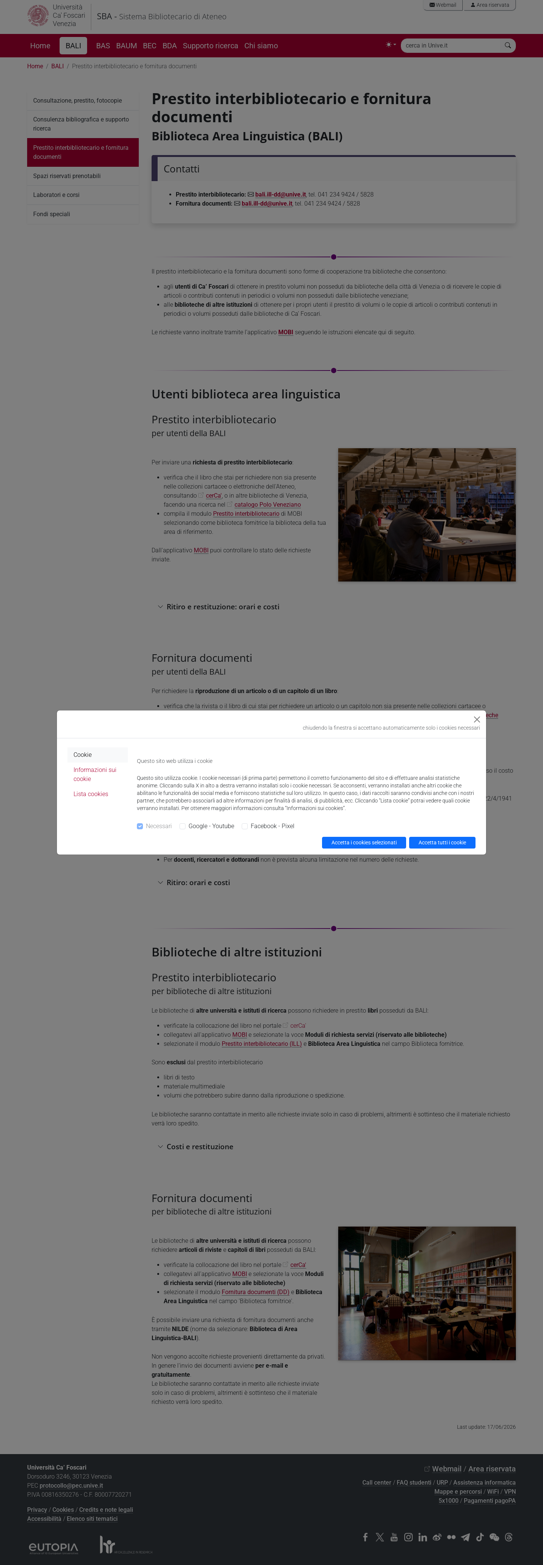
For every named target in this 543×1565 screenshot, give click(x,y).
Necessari (159, 826)
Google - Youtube (211, 826)
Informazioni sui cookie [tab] (95, 774)
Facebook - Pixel (273, 826)
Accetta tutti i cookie (442, 842)
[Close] (477, 719)
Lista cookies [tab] (91, 794)
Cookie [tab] (83, 754)
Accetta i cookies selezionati (364, 842)
